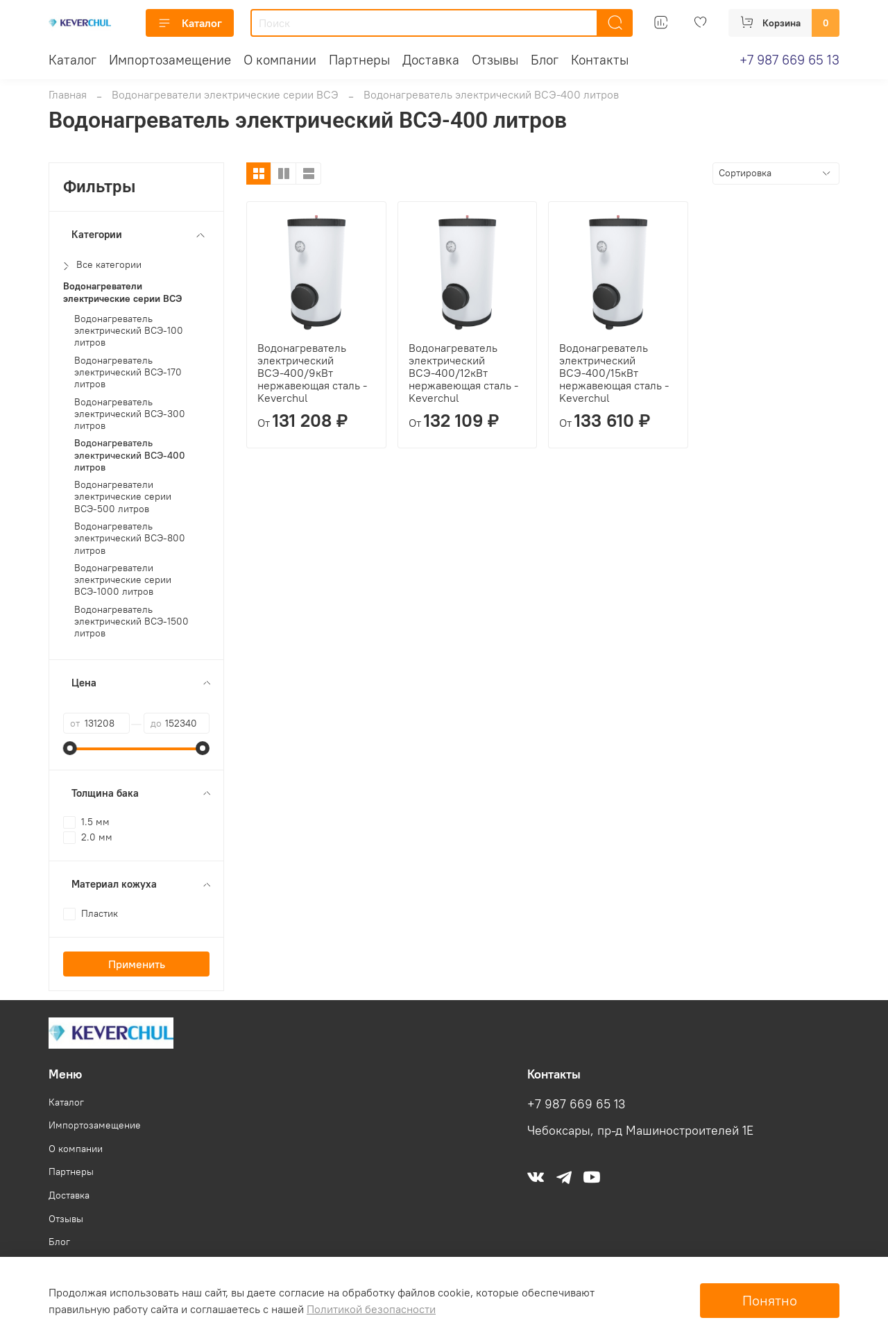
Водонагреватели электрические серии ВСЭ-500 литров (122, 497)
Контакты (600, 59)
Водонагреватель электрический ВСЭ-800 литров (129, 539)
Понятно (769, 1300)
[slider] (70, 748)
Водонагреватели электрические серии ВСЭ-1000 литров (122, 580)
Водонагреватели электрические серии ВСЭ (225, 94)
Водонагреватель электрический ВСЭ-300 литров (129, 414)
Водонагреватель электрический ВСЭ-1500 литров (131, 622)
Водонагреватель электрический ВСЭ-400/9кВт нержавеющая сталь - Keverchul (312, 373)
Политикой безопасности (371, 1309)
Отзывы (495, 59)
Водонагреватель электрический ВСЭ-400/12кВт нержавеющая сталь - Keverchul (463, 373)
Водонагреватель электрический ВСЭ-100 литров (128, 331)
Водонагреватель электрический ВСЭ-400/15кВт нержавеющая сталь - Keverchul (614, 373)
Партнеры (359, 59)
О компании (280, 59)
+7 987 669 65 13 (789, 59)
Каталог (189, 23)
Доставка (430, 59)
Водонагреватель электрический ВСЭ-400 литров (129, 455)
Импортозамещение (170, 59)
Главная (68, 94)
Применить (136, 964)
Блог (544, 59)
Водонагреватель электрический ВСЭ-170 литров (128, 373)
